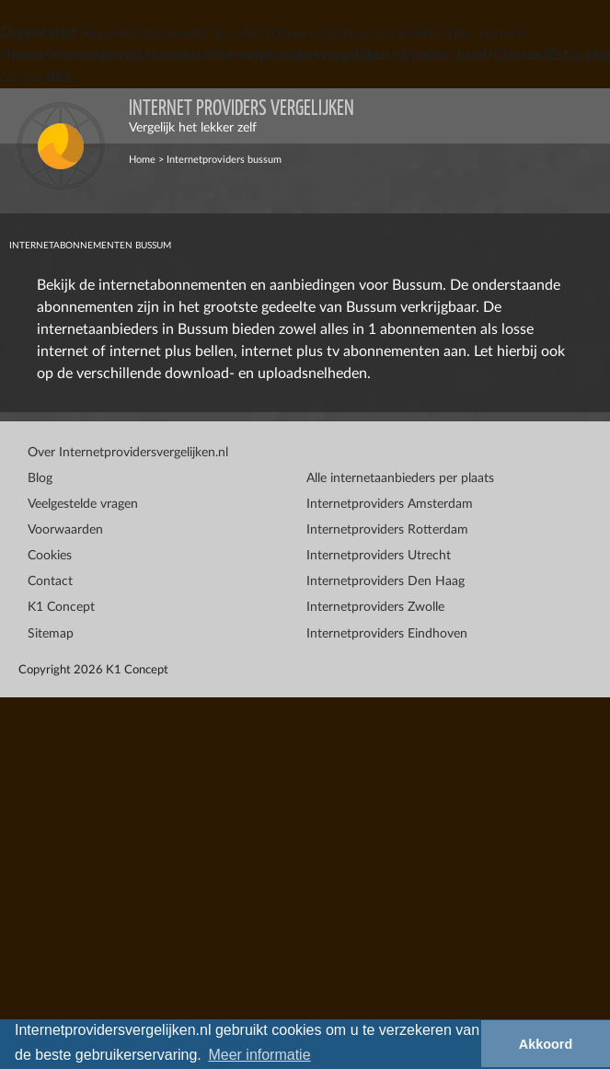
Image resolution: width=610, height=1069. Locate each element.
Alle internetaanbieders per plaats (400, 478)
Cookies (50, 555)
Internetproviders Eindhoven (386, 633)
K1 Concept (61, 607)
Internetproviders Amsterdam (389, 504)
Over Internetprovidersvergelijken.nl (128, 452)
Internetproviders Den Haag (385, 581)
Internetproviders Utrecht (378, 555)
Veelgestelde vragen (83, 504)
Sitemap (51, 633)
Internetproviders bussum (224, 160)
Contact (50, 581)
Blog (40, 478)
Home (142, 160)
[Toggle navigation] (582, 115)
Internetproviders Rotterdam (387, 529)
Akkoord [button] (545, 1044)
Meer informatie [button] (259, 1055)
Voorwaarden (65, 529)
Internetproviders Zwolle (375, 607)
